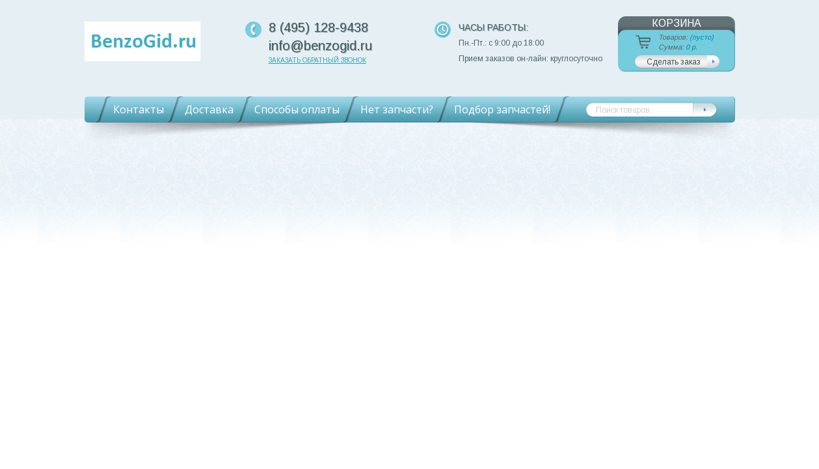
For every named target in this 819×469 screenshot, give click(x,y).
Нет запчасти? (396, 109)
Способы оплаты (297, 109)
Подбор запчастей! (502, 109)
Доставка (209, 109)
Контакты (138, 109)
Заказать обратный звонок (317, 60)
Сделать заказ (674, 61)
